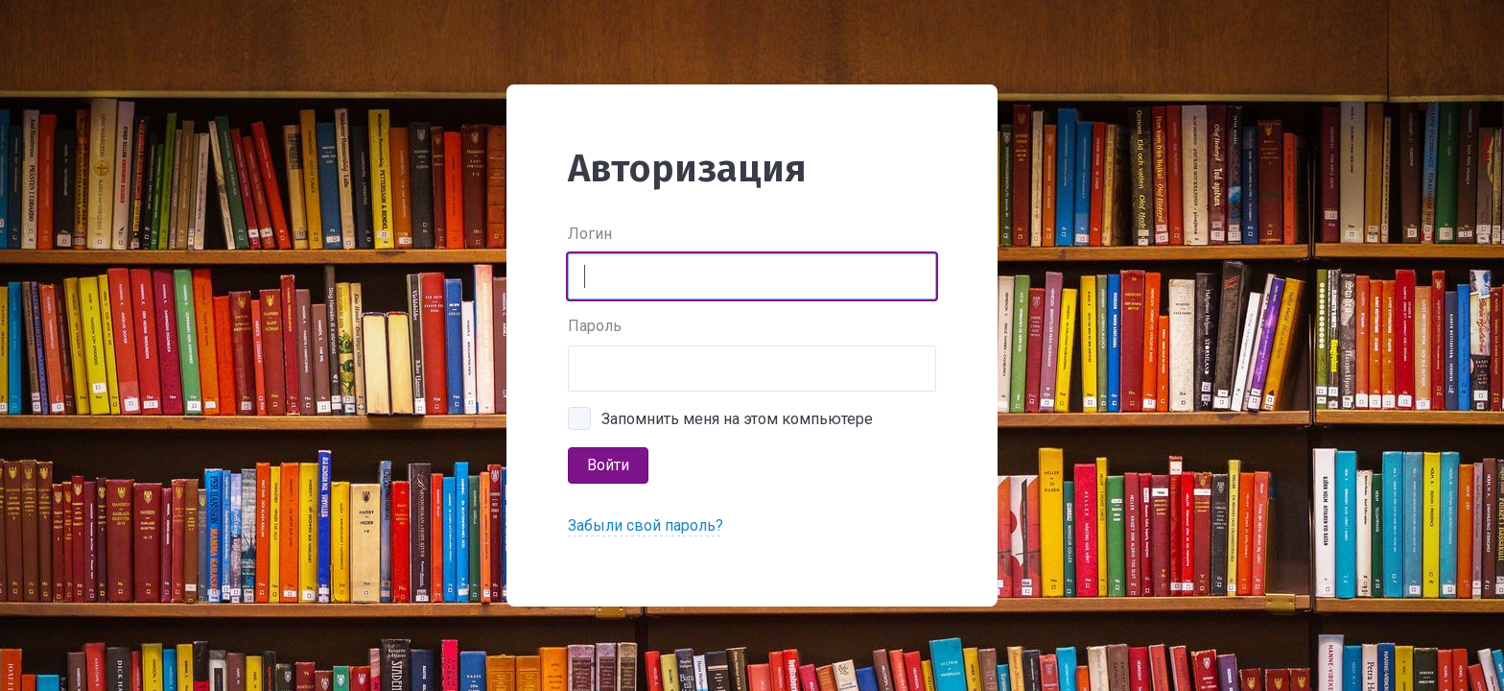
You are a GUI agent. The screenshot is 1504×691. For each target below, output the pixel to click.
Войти (608, 465)
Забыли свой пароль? (645, 525)
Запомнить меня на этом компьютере (737, 419)
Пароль (595, 326)
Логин (590, 234)
